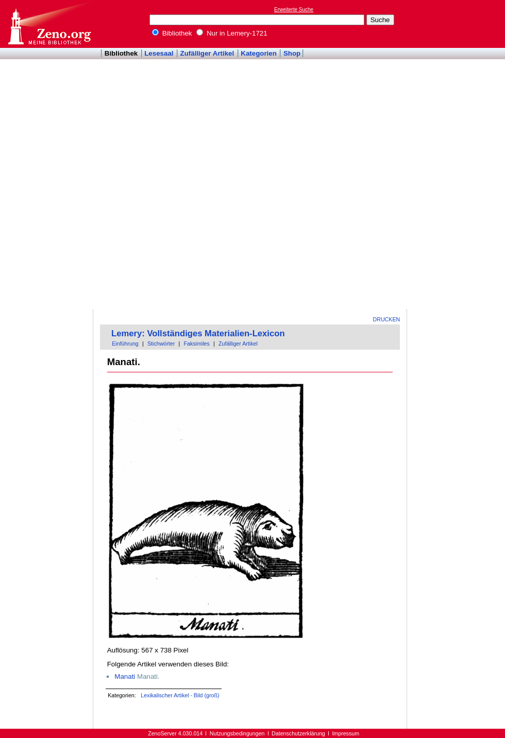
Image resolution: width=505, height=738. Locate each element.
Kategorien (259, 53)
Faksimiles (196, 343)
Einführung (125, 343)
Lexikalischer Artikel (165, 695)
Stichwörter (161, 343)
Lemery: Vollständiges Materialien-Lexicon (198, 333)
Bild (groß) (207, 695)
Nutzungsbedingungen (237, 733)
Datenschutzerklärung (298, 733)
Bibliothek (172, 33)
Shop (291, 53)
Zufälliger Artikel (207, 53)
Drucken (386, 319)
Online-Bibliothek (49, 24)
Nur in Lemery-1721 (231, 33)
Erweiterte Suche (293, 9)
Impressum (345, 733)
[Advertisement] (452, 155)
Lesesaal (158, 53)
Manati (124, 676)
